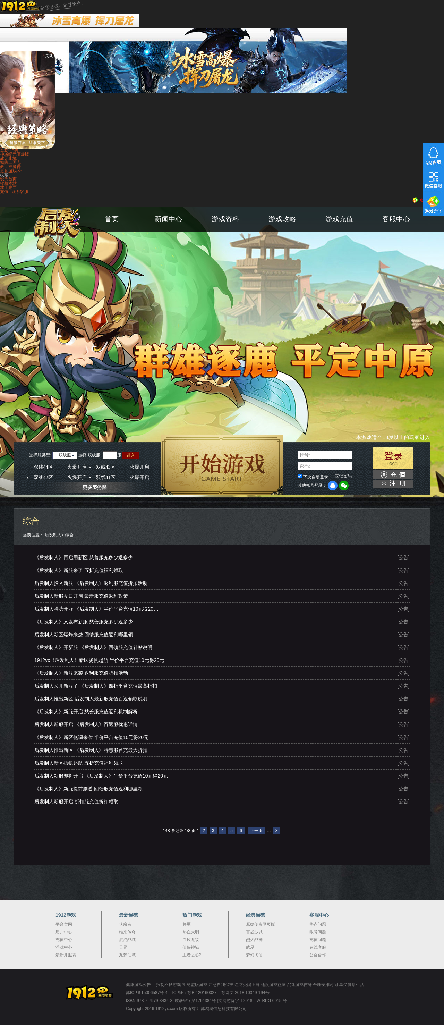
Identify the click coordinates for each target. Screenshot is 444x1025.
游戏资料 (225, 219)
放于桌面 (8, 187)
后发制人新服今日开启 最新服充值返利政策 (81, 596)
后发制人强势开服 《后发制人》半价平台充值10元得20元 (96, 609)
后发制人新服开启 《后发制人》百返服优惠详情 (86, 724)
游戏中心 (64, 947)
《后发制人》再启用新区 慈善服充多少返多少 (83, 557)
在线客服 (317, 947)
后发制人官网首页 (72, 236)
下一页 (256, 830)
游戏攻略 (282, 219)
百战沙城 (254, 932)
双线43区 (122, 467)
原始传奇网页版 (260, 924)
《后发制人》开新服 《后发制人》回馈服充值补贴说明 (93, 647)
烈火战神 (254, 939)
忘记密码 (343, 475)
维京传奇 (127, 932)
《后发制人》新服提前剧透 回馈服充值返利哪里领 (88, 788)
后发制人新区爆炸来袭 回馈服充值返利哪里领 (83, 634)
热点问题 (317, 924)
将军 (186, 924)
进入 (131, 455)
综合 (69, 534)
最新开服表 (66, 954)
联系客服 (20, 191)
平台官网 (64, 924)
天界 (123, 947)
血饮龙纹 (190, 939)
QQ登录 (333, 485)
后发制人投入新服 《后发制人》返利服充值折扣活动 (90, 583)
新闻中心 (168, 219)
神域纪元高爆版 (14, 154)
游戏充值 (339, 219)
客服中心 (396, 219)
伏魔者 (125, 924)
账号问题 (317, 932)
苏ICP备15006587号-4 (147, 992)
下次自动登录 (315, 476)
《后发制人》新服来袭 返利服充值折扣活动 (81, 673)
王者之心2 (192, 954)
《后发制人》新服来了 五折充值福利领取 (78, 570)
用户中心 (64, 932)
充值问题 (317, 939)
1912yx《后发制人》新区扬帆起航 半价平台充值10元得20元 (99, 660)
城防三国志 (10, 162)
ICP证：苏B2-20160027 (194, 992)
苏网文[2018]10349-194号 (245, 992)
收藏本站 (8, 183)
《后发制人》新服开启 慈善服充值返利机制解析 (86, 711)
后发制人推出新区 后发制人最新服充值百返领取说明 (90, 698)
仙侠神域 (190, 947)
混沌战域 (127, 939)
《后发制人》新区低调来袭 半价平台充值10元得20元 (91, 737)
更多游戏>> (11, 170)
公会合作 (317, 954)
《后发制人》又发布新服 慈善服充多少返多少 (83, 621)
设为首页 (8, 179)
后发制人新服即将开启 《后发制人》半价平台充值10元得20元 (101, 776)
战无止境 (8, 158)
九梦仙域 (127, 954)
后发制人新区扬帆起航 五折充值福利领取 (78, 763)
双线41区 (122, 477)
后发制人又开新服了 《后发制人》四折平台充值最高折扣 (95, 686)
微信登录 (344, 485)
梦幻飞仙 (254, 954)
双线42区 (60, 477)
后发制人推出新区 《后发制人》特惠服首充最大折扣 (90, 750)
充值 (4, 191)
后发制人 (53, 534)
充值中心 (64, 939)
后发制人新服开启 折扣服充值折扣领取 (76, 801)
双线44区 (60, 467)
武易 (250, 947)
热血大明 (190, 932)
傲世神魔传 (10, 166)
